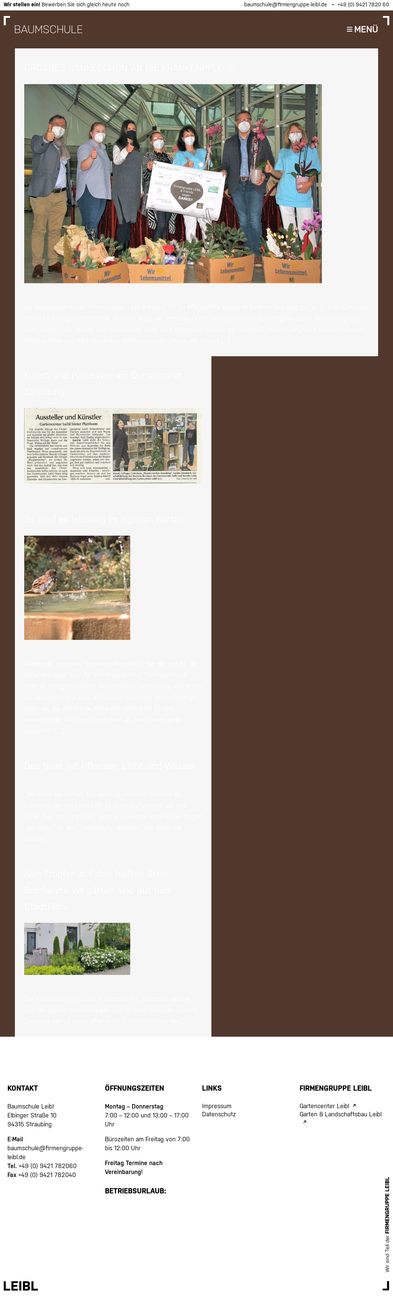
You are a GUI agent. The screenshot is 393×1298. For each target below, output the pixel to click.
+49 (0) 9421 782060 (47, 1166)
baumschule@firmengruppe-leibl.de (286, 4)
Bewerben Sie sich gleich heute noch (67, 4)
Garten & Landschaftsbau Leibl (340, 1114)
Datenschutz (219, 1114)
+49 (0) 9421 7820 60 (363, 4)
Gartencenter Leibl (324, 1106)
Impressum (216, 1106)
